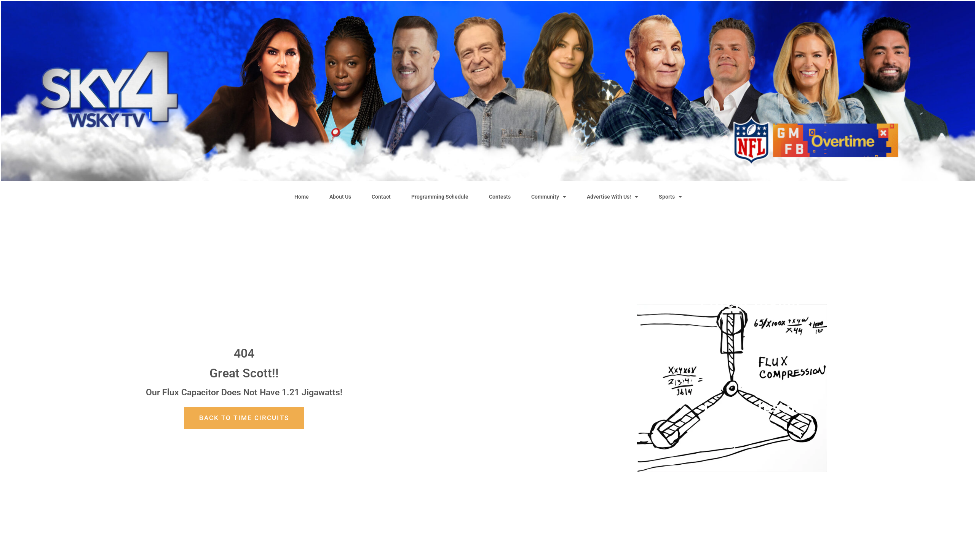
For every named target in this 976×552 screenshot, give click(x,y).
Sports (670, 196)
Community (548, 196)
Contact (381, 197)
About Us (340, 197)
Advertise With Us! (612, 196)
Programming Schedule (439, 197)
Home (301, 197)
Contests (500, 197)
